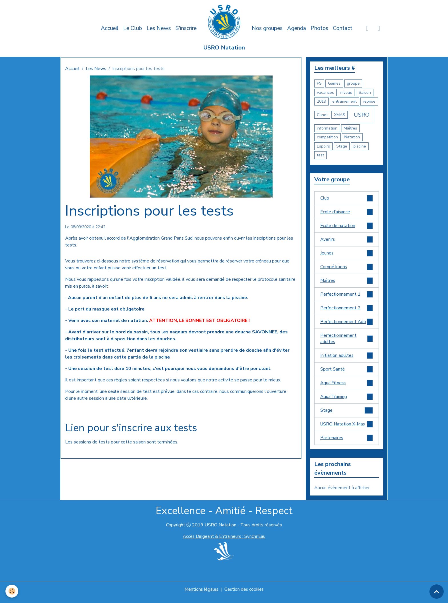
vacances (325, 92)
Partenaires (346, 443)
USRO (361, 115)
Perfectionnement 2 (346, 310)
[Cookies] (12, 591)
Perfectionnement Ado (346, 324)
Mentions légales (200, 595)
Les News (159, 28)
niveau (346, 92)
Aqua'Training (346, 401)
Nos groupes (267, 28)
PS (319, 83)
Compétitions (346, 268)
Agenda (296, 28)
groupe (353, 83)
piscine (359, 146)
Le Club (132, 28)
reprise (369, 101)
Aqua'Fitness (346, 387)
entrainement (344, 101)
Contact (342, 28)
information (327, 128)
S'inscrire (186, 28)
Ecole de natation (346, 226)
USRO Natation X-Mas (346, 429)
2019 (321, 101)
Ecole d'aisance (346, 212)
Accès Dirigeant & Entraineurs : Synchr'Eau (224, 542)
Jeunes (346, 254)
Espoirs (323, 146)
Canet (322, 115)
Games (334, 83)
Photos (319, 28)
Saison (365, 92)
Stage (341, 146)
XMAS (339, 115)
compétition (327, 137)
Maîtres (350, 128)
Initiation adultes (346, 359)
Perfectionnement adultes (346, 342)
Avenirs (346, 240)
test (320, 155)
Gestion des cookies (244, 595)
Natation (352, 137)
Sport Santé (346, 373)
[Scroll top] (436, 591)
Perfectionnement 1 (346, 296)
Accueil (110, 28)
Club (346, 198)
